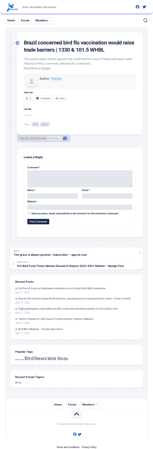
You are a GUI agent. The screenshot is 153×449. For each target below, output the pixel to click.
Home (11, 20)
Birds (18, 382)
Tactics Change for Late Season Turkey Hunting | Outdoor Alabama (55, 319)
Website (31, 201)
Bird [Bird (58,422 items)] (29, 358)
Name (31, 190)
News (45, 124)
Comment (33, 167)
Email (86, 190)
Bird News (54, 138)
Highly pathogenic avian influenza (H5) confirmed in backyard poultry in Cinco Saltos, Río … (69, 308)
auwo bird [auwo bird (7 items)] (19, 359)
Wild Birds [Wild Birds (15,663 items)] (57, 358)
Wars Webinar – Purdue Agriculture (40, 329)
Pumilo (56, 79)
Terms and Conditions (68, 447)
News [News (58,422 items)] (40, 358)
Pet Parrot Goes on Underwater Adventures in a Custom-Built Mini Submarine (61, 288)
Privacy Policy (89, 447)
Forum (25, 20)
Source (45, 68)
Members (41, 20)
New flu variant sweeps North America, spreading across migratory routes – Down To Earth (74, 298)
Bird (35, 124)
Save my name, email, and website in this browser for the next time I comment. (75, 213)
